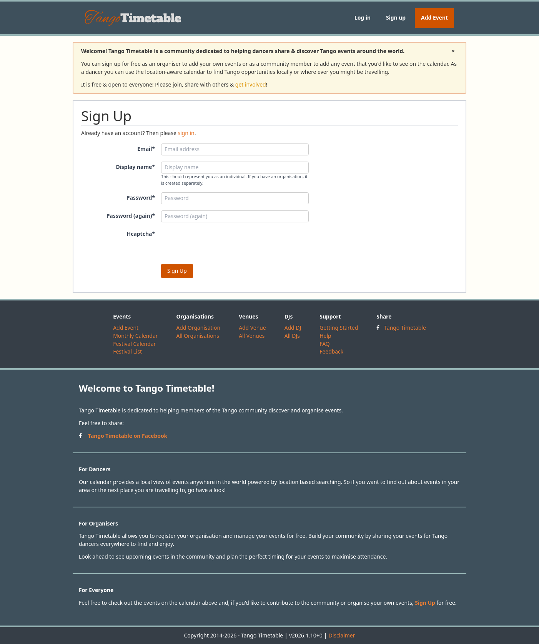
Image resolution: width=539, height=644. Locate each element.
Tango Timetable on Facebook (127, 435)
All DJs (292, 335)
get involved (250, 84)
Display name (135, 166)
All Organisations (197, 335)
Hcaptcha (140, 233)
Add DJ (292, 327)
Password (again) (130, 215)
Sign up (396, 17)
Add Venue (252, 327)
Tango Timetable (405, 327)
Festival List (127, 351)
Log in (362, 17)
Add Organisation (198, 327)
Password (140, 197)
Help (325, 335)
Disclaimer (341, 635)
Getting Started (338, 327)
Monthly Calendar (135, 335)
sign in (186, 133)
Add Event (434, 17)
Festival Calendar (134, 343)
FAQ (324, 343)
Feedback (331, 351)
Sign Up (425, 602)
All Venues (252, 335)
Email (146, 148)
